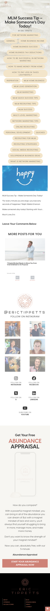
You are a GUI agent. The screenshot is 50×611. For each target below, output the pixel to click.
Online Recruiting (25, 127)
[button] (48, 4)
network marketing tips (25, 121)
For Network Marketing (25, 35)
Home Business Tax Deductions (25, 52)
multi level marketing (25, 115)
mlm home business (34, 81)
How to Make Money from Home (25, 66)
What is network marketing (25, 161)
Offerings (6, 609)
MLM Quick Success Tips (25, 98)
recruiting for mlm (25, 138)
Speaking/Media (31, 609)
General (10, 41)
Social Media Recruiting (25, 150)
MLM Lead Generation (25, 86)
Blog (27, 606)
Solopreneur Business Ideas (25, 156)
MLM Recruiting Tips (25, 104)
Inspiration (12, 81)
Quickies (40, 132)
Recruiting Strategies (25, 144)
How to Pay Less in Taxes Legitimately (25, 73)
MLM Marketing (25, 92)
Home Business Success (25, 47)
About (5, 606)
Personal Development (18, 132)
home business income (32, 41)
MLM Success (25, 109)
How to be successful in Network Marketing (25, 59)
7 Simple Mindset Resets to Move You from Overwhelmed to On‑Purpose (22, 264)
